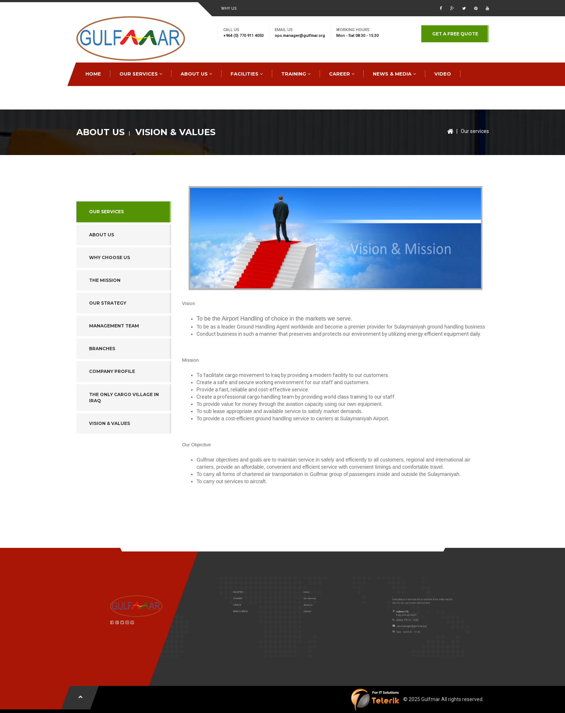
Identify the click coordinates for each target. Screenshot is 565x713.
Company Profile (112, 400)
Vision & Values (109, 452)
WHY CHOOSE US (109, 286)
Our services (475, 131)
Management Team (114, 354)
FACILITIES (247, 74)
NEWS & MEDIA (394, 74)
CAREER (341, 74)
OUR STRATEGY (107, 331)
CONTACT (98, 97)
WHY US (229, 8)
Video (442, 74)
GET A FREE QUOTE (455, 33)
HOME (93, 74)
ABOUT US (196, 74)
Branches (102, 377)
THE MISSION (105, 309)
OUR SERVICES (140, 74)
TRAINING (296, 74)
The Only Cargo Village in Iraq (124, 425)
